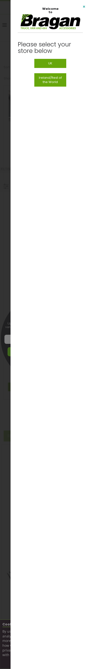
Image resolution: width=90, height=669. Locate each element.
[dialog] (50, 334)
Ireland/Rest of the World (50, 79)
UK (50, 63)
